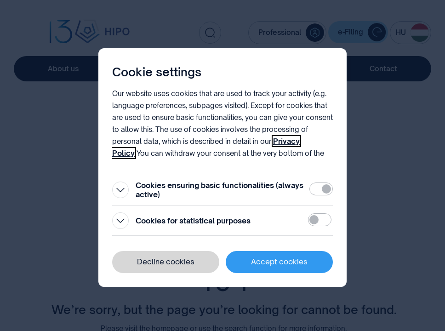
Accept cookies (279, 261)
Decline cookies (165, 261)
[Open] (120, 190)
